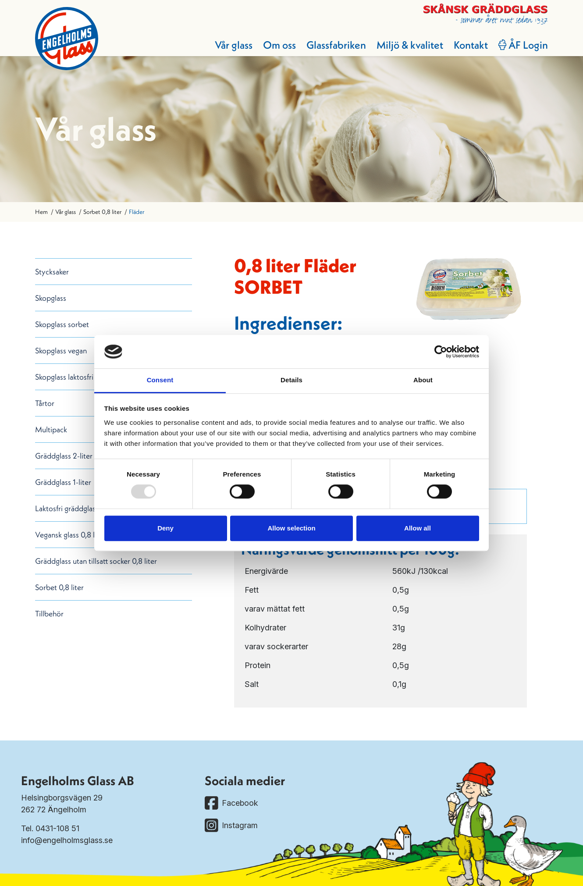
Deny (165, 528)
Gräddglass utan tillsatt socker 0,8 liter (96, 561)
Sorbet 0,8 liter (102, 212)
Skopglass (50, 298)
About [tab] (423, 380)
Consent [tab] (160, 380)
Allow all (417, 528)
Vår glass (233, 44)
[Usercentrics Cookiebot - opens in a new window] (440, 351)
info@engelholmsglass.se (67, 840)
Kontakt (471, 44)
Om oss (279, 44)
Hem (41, 212)
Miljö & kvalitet (410, 44)
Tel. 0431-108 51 (50, 828)
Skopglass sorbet (62, 324)
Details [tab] (291, 380)
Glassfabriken (336, 44)
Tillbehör (49, 613)
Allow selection (291, 528)
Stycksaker (52, 272)
